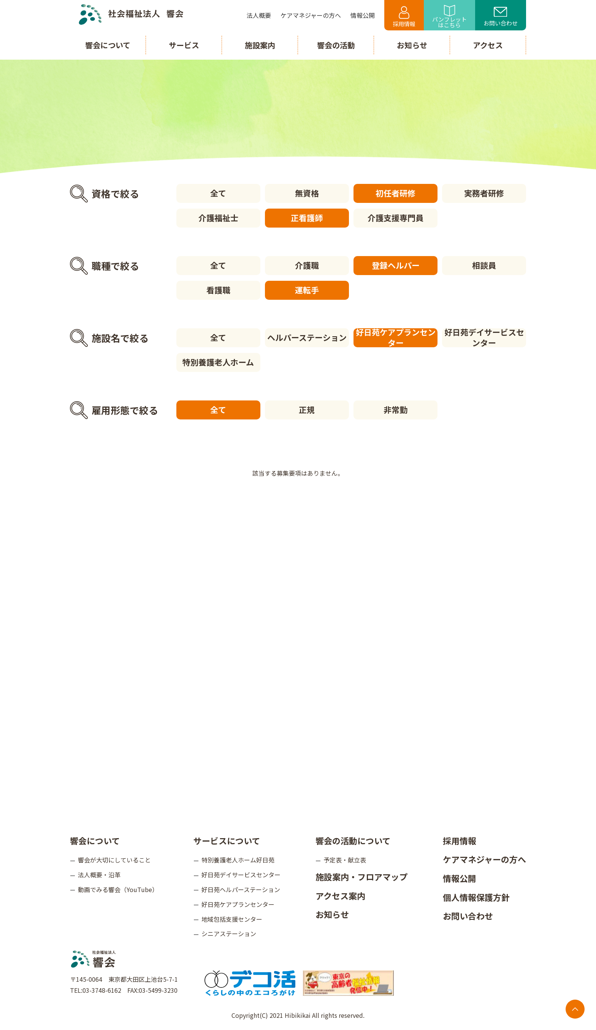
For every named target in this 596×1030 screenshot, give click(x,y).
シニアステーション (228, 933)
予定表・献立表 (344, 859)
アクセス (488, 45)
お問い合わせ (500, 17)
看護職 (218, 290)
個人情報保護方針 (476, 897)
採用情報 (404, 17)
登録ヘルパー (396, 265)
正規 (307, 409)
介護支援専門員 (395, 217)
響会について (95, 840)
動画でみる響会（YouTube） (118, 889)
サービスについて (226, 840)
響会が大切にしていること (114, 859)
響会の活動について (352, 840)
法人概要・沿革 (99, 874)
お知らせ (332, 914)
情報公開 (459, 878)
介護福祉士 (218, 217)
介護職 (307, 265)
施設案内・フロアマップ (361, 876)
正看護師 (307, 217)
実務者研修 (484, 193)
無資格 (307, 193)
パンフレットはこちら (449, 17)
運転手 (307, 290)
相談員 (484, 265)
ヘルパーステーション (307, 337)
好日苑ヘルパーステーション (240, 889)
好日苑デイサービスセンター (484, 337)
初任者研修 (395, 193)
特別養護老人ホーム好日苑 (237, 859)
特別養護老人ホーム (218, 362)
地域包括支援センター (231, 919)
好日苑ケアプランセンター (396, 337)
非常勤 (395, 409)
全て (218, 193)
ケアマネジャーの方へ (484, 859)
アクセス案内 (340, 895)
